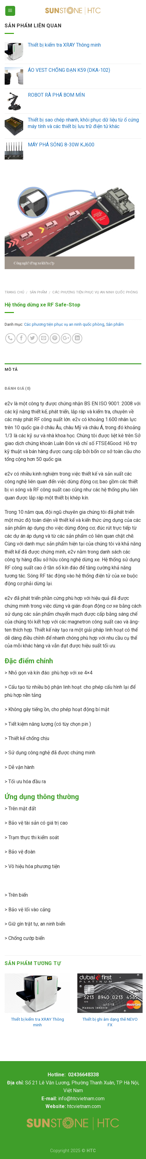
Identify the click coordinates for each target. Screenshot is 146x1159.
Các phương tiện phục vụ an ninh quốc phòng (95, 292)
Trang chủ (14, 292)
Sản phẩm (38, 292)
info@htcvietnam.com (81, 1099)
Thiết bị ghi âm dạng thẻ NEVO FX (110, 1022)
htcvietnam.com (84, 1106)
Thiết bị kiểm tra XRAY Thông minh (37, 1022)
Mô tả (11, 369)
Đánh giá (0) (18, 388)
